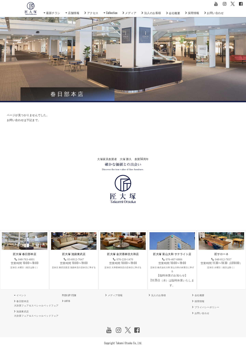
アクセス (92, 13)
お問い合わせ (215, 13)
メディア (130, 13)
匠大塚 (30, 8)
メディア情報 (115, 295)
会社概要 (174, 13)
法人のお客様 (152, 13)
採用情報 (193, 13)
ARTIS (67, 301)
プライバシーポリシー (207, 307)
